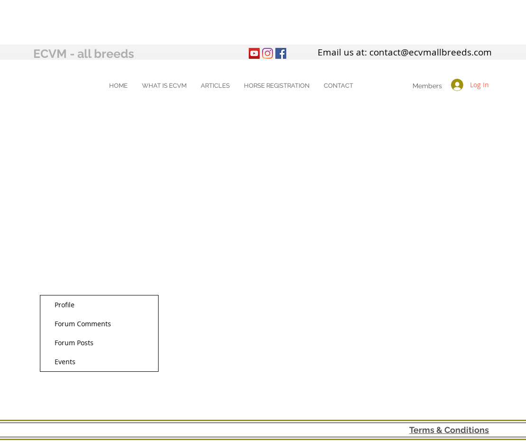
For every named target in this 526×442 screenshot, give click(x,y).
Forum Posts (74, 342)
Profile (65, 304)
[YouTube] (254, 53)
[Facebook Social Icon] (280, 53)
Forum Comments (83, 323)
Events (65, 361)
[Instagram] (267, 53)
